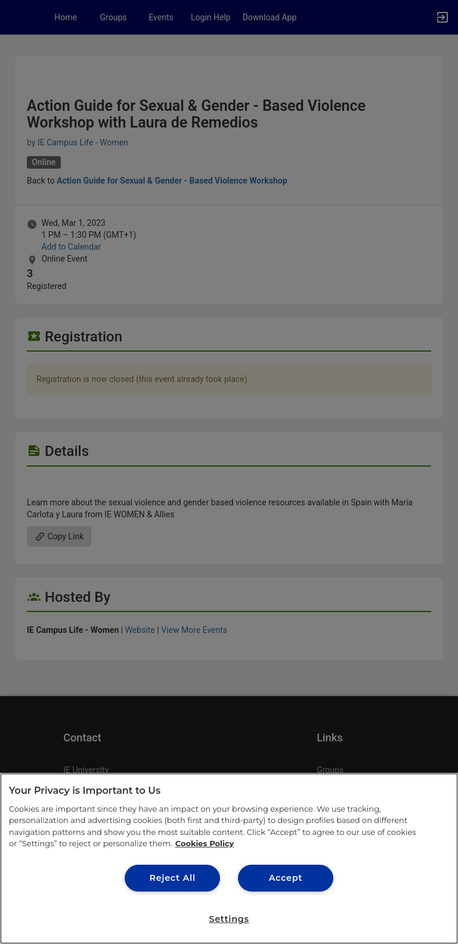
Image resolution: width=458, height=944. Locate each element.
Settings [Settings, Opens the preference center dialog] (229, 919)
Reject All (172, 877)
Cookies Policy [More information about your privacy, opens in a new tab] (204, 843)
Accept (285, 877)
